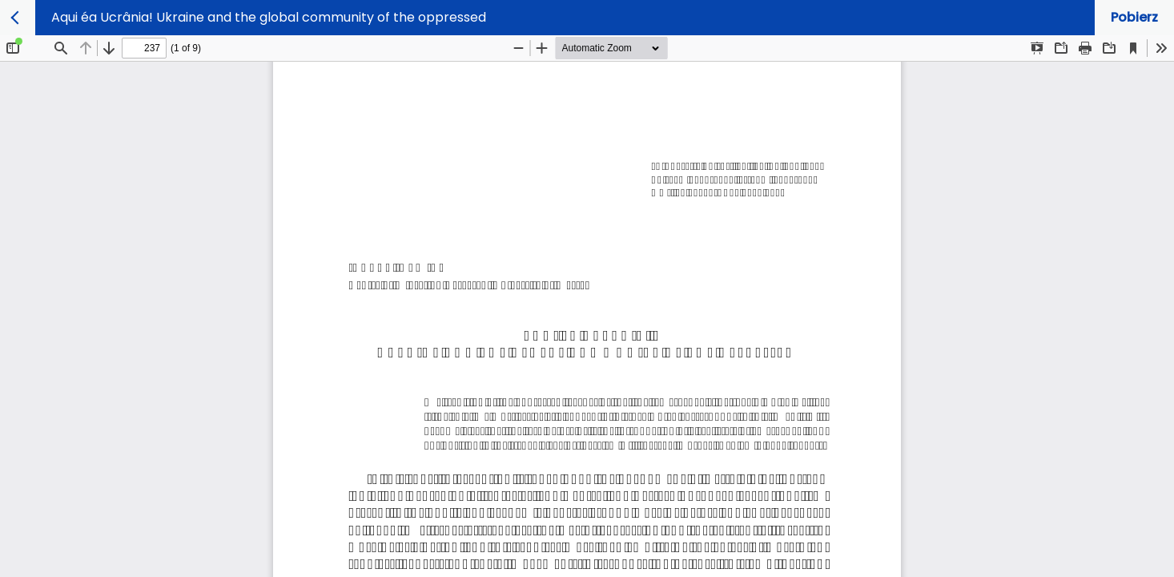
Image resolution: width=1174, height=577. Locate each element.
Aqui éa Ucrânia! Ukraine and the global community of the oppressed (268, 17)
